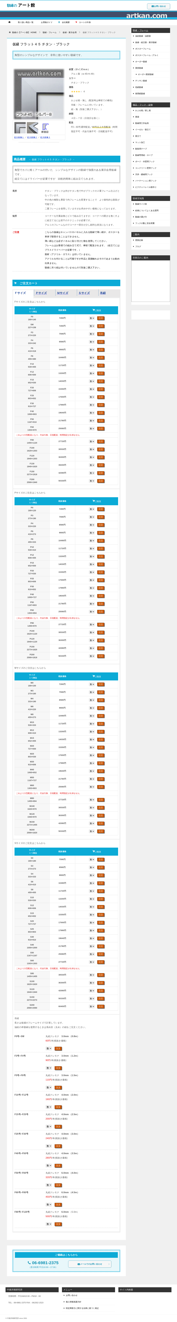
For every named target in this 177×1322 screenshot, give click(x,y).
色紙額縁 (139, 87)
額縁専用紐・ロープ (144, 155)
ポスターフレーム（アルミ (146, 55)
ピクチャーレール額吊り (146, 187)
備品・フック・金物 (143, 105)
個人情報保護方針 (73, 1302)
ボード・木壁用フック (145, 161)
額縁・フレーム (140, 30)
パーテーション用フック (146, 181)
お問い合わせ (158, 6)
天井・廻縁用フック (144, 174)
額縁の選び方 (141, 217)
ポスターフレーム (143, 49)
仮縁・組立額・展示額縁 (146, 42)
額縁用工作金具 (142, 123)
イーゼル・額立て (143, 129)
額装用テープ (141, 149)
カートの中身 (83, 22)
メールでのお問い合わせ (93, 1264)
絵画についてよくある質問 (146, 210)
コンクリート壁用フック (146, 168)
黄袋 (137, 117)
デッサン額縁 (141, 81)
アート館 (21, 5)
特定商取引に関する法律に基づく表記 (82, 1308)
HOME (24, 32)
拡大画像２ (32, 137)
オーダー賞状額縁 (145, 74)
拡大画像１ (19, 137)
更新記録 (139, 240)
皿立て (138, 136)
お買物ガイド (46, 22)
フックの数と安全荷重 (145, 223)
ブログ (138, 246)
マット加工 (140, 142)
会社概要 (64, 22)
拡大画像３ (45, 137)
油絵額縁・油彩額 (143, 36)
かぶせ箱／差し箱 (143, 110)
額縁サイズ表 (141, 204)
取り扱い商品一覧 (24, 22)
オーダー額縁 (141, 61)
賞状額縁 (139, 68)
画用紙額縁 (140, 93)
